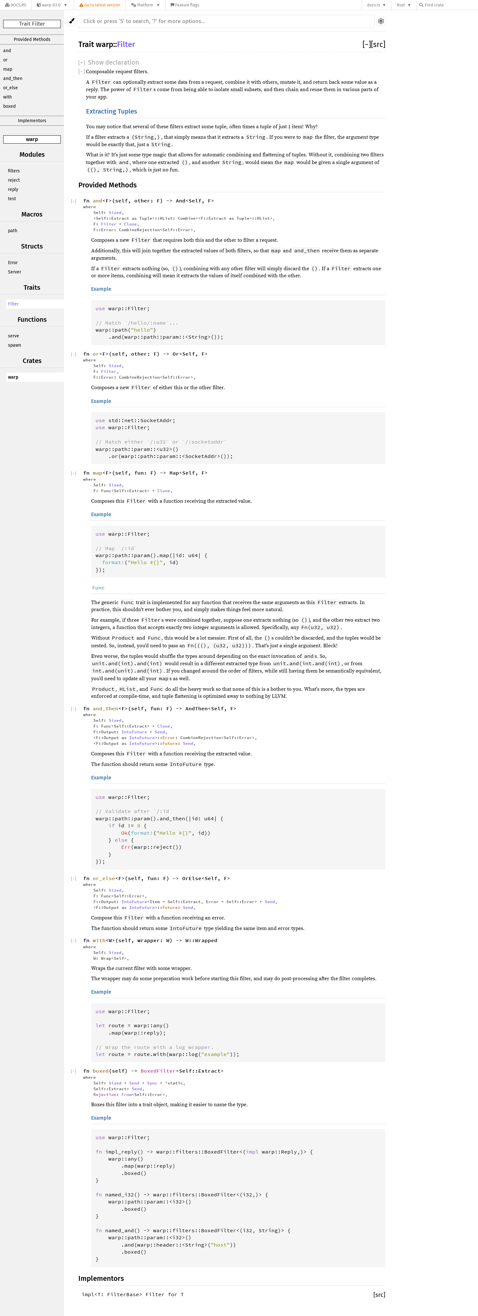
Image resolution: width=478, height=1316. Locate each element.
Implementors (32, 120)
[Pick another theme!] (71, 21)
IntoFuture (134, 731)
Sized (115, 212)
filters (14, 171)
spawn (14, 345)
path (12, 230)
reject (14, 180)
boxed (9, 106)
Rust (401, 5)
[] (367, 44)
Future (170, 743)
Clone (130, 223)
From (126, 1094)
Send (160, 731)
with (7, 97)
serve (13, 336)
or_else (10, 88)
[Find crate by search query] (451, 5)
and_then (12, 78)
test (12, 198)
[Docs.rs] (15, 5)
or (5, 60)
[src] (378, 44)
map (7, 69)
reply (13, 189)
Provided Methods (32, 39)
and (7, 50)
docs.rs (373, 5)
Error (13, 262)
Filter (13, 304)
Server (14, 272)
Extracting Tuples (111, 111)
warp (32, 139)
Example (101, 289)
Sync (152, 1082)
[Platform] (145, 5)
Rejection (104, 1094)
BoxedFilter (158, 1071)
